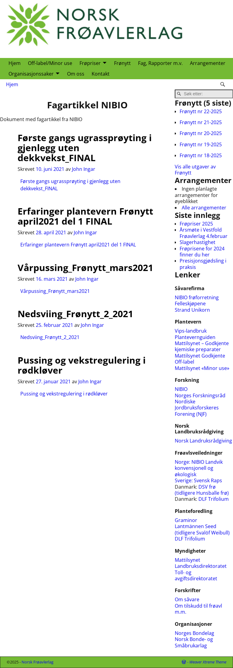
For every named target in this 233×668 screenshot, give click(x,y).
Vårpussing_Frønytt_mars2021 (85, 267)
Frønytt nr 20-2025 (201, 133)
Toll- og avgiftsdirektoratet (196, 575)
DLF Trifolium (214, 499)
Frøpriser (90, 63)
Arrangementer (207, 63)
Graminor (186, 520)
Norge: (183, 462)
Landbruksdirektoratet (201, 566)
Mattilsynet (187, 560)
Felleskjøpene (190, 303)
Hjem (14, 63)
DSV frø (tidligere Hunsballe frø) (202, 489)
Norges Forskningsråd (200, 395)
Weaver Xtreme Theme (207, 662)
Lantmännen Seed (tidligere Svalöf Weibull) (202, 529)
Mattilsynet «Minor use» (202, 368)
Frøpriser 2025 (196, 223)
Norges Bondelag (194, 633)
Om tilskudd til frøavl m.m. (198, 608)
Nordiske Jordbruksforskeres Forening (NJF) (197, 407)
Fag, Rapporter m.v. (160, 63)
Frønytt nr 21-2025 (201, 122)
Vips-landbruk (191, 330)
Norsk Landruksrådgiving (203, 440)
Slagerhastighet (197, 242)
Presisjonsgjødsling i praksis (203, 263)
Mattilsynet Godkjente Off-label (200, 358)
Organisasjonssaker (31, 73)
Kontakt (101, 73)
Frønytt (122, 63)
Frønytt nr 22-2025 (201, 111)
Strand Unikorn (192, 310)
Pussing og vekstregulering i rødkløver (82, 365)
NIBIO (181, 389)
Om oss (75, 73)
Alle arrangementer (204, 207)
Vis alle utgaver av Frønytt (195, 169)
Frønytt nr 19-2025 (201, 144)
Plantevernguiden (195, 337)
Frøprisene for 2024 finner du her (202, 251)
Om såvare (187, 599)
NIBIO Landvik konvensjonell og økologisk (199, 468)
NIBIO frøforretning (197, 297)
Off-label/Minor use (50, 63)
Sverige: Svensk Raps (198, 480)
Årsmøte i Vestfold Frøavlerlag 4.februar (204, 232)
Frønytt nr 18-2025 (201, 155)
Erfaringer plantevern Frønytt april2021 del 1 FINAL (85, 216)
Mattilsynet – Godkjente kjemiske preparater (202, 346)
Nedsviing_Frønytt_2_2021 (75, 313)
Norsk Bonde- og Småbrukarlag (194, 642)
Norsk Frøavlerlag (37, 662)
